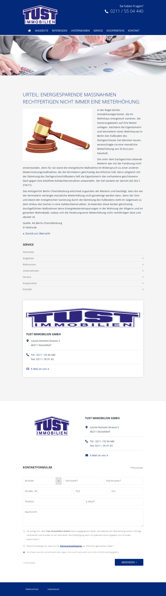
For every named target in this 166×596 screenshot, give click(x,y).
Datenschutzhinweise (71, 546)
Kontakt (133, 30)
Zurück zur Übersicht (37, 233)
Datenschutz (32, 589)
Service (98, 30)
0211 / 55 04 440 (124, 11)
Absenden (128, 562)
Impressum (53, 589)
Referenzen (59, 30)
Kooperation (115, 30)
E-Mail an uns (36, 368)
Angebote (41, 30)
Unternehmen (80, 30)
